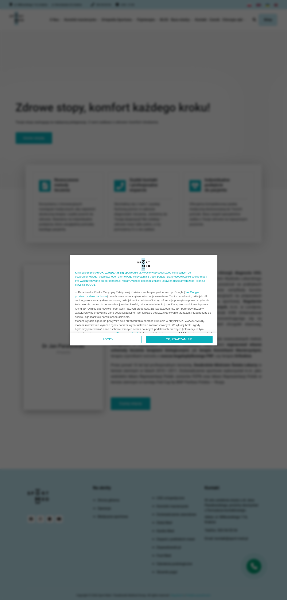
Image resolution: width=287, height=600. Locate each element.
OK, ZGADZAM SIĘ (179, 339)
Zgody (108, 339)
